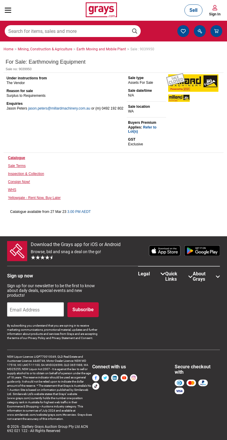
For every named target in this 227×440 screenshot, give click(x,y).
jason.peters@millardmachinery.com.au (59, 108)
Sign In (214, 14)
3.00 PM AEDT (79, 212)
